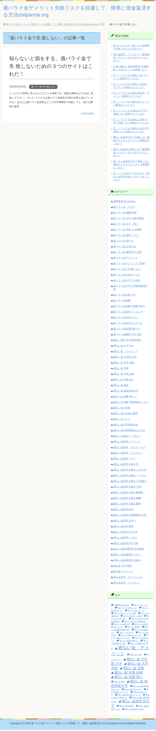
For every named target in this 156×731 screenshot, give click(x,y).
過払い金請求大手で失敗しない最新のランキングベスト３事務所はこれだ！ (131, 141)
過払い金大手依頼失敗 (125, 426)
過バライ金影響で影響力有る (129, 307)
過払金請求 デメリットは (128, 578)
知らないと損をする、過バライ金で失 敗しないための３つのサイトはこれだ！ (51, 67)
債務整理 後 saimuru (124, 202)
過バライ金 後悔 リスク (126, 236)
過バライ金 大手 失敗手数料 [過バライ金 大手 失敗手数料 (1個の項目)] (135, 623)
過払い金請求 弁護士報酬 (127, 499)
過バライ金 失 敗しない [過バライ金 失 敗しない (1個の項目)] (127, 609)
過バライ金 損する (123, 242)
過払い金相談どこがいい (126, 437)
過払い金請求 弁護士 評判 (127, 488)
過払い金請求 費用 (123, 527)
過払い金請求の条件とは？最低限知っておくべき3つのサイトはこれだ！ (131, 153)
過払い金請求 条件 (123, 510)
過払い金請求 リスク (124, 459)
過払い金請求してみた (125, 539)
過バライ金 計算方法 (124, 247)
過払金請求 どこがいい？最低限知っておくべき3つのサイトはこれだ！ (131, 58)
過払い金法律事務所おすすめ (129, 431)
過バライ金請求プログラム (128, 324)
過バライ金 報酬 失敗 (125, 214)
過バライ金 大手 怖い (125, 225)
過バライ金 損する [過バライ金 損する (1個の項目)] (126, 634)
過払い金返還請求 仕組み (127, 561)
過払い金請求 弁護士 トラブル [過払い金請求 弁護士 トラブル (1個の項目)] (129, 696)
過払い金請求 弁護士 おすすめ (129, 471)
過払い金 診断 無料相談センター (131, 403)
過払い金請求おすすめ (125, 533)
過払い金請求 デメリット (127, 443)
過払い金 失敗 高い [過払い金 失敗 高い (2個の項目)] (128, 678)
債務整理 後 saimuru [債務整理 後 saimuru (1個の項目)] (121, 606)
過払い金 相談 (121, 386)
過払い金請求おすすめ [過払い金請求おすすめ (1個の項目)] (133, 690)
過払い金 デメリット (125, 352)
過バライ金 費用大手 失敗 (127, 253)
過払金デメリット (123, 572)
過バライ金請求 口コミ (125, 318)
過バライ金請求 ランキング (128, 313)
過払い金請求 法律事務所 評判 (129, 516)
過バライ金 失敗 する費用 (127, 230)
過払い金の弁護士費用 (125, 414)
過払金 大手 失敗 (122, 567)
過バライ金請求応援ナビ (126, 330)
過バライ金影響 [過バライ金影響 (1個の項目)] (134, 628)
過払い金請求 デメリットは (129, 448)
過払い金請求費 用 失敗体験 (128, 550)
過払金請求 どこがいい (126, 584)
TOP (55, 25)
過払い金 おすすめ (123, 347)
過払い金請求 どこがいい (128, 454)
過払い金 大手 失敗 (123, 364)
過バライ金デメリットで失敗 (129, 264)
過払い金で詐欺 (121, 409)
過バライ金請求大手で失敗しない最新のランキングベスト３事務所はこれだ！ (131, 165)
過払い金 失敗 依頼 (123, 375)
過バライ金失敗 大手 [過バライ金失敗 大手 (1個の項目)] (122, 625)
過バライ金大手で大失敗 (126, 281)
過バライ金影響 (121, 301)
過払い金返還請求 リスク (127, 555)
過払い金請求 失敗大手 (125, 465)
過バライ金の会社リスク (126, 276)
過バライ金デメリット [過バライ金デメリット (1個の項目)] (136, 612)
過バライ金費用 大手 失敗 (127, 335)
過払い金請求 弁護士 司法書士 (129, 482)
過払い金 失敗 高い (123, 380)
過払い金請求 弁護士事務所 (128, 493)
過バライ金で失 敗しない (43, 88)
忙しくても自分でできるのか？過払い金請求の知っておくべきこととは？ (131, 177)
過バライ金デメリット (125, 259)
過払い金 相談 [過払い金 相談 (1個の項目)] (119, 683)
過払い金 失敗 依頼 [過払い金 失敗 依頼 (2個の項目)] (128, 673)
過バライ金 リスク (124, 208)
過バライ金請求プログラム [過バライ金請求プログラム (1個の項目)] (131, 636)
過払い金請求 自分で (124, 522)
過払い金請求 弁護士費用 (127, 505)
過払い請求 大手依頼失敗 (127, 341)
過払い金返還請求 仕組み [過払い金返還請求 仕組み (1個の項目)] (134, 710)
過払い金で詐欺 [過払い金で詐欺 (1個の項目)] (136, 656)
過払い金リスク (121, 420)
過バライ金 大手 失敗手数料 (128, 219)
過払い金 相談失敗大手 (125, 392)
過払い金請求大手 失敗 (125, 544)
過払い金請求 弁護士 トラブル (129, 476)
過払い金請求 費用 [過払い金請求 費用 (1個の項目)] (127, 707)
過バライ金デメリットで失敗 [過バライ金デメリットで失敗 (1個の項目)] (125, 614)
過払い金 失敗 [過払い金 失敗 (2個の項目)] (133, 669)
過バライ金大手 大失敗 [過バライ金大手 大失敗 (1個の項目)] (132, 617)
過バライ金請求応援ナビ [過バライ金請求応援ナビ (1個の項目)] (129, 642)
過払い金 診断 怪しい (125, 397)
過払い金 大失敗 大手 (125, 358)
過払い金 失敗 (121, 369)
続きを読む (88, 114)
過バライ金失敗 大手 (124, 296)
